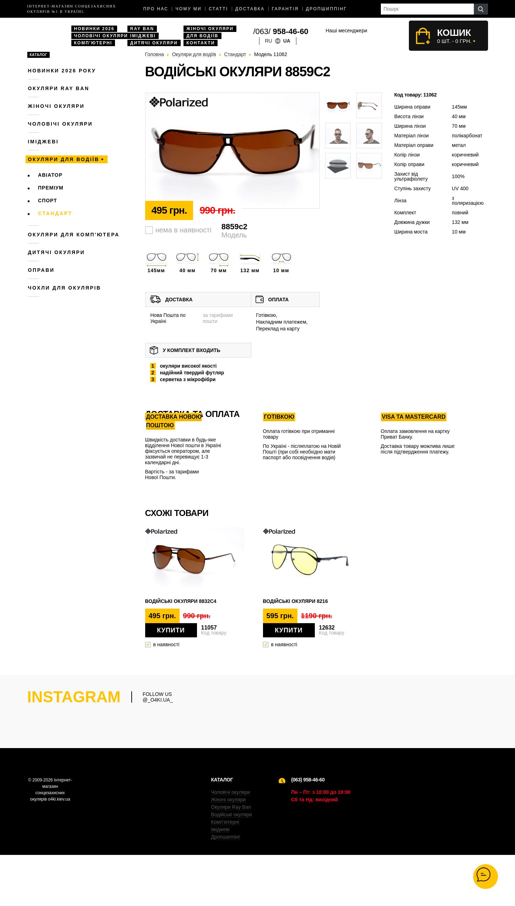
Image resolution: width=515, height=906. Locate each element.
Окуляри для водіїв (63, 159)
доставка (250, 8)
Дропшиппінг (326, 8)
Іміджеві (143, 35)
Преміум (51, 188)
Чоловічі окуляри (101, 35)
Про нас (156, 8)
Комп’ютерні (225, 873)
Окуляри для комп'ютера (74, 234)
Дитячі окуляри (154, 42)
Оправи (41, 270)
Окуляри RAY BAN (58, 88)
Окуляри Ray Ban (231, 858)
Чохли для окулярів (64, 288)
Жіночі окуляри (210, 28)
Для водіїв (202, 35)
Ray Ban (142, 28)
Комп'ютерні (93, 42)
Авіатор (50, 175)
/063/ (280, 31)
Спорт (47, 200)
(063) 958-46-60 (307, 831)
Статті (218, 8)
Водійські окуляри (231, 865)
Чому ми (188, 8)
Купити (171, 630)
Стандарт (55, 213)
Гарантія (285, 8)
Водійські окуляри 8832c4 (181, 601)
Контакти (200, 42)
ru (268, 41)
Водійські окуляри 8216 (295, 601)
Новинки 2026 (94, 28)
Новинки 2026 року (62, 70)
